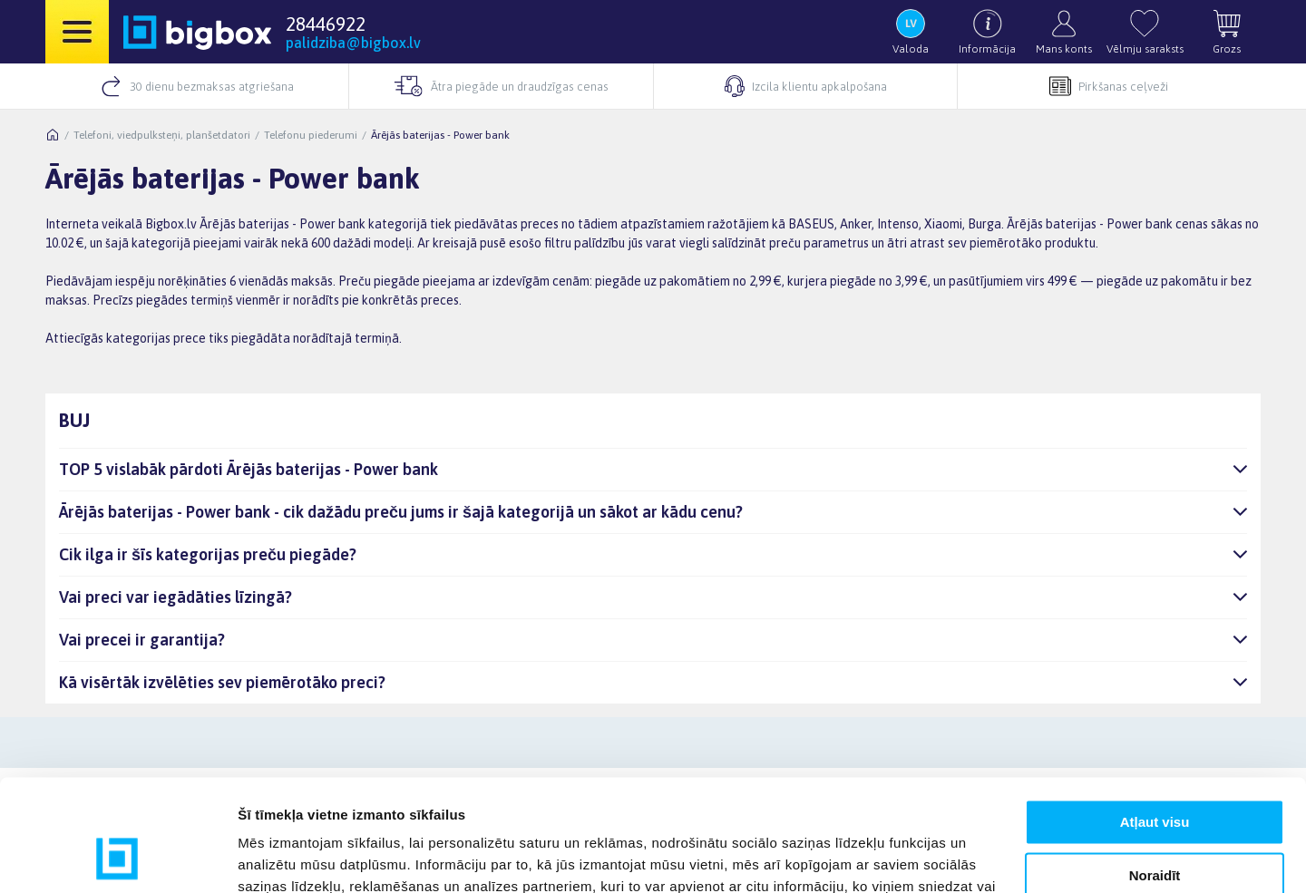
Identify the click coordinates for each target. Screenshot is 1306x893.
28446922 (325, 23)
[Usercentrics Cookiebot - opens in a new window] (117, 857)
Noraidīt (1155, 773)
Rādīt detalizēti (286, 857)
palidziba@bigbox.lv (353, 42)
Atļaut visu (1155, 721)
